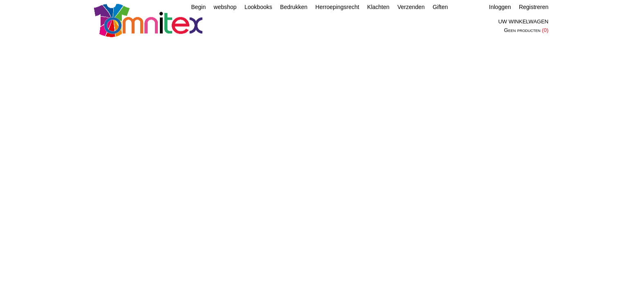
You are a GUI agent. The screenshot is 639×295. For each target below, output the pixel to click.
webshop (225, 7)
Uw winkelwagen (523, 21)
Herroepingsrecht (337, 7)
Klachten (378, 7)
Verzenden (411, 7)
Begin (198, 7)
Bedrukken (293, 7)
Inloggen (500, 7)
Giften (440, 7)
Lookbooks (258, 7)
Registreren (533, 7)
